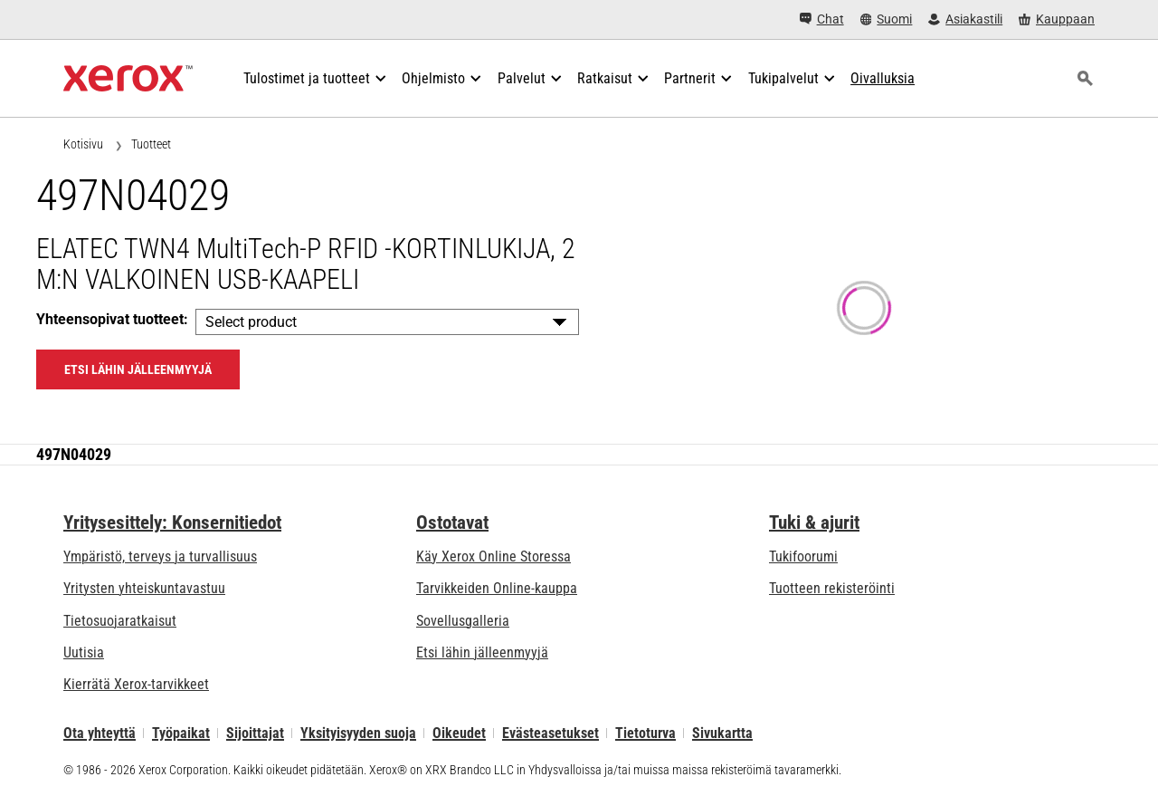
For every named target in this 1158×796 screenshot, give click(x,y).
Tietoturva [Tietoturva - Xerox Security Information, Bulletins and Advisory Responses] (645, 733)
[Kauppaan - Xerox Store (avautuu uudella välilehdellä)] (1057, 19)
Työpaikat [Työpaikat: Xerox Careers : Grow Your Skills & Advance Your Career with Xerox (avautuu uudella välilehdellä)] (181, 733)
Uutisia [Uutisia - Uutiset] (83, 652)
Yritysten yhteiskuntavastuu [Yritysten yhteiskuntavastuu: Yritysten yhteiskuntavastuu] (144, 588)
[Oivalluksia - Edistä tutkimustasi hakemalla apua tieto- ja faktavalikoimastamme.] (882, 79)
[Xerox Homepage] (128, 79)
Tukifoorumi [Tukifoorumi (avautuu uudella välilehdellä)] (803, 556)
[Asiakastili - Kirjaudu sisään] (965, 19)
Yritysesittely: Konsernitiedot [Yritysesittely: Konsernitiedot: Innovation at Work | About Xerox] (172, 522)
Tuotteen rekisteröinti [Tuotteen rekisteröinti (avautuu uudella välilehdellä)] (832, 588)
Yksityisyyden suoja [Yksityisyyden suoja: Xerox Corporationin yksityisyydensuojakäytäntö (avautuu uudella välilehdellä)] (358, 733)
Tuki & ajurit (814, 522)
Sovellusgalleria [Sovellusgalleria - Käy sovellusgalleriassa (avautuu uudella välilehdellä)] (462, 620)
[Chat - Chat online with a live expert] (822, 19)
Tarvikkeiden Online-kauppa (496, 588)
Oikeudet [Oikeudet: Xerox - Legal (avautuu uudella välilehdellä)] (459, 733)
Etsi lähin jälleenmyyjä (482, 652)
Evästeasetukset (550, 733)
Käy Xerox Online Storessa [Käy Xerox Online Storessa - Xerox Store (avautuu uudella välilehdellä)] (493, 556)
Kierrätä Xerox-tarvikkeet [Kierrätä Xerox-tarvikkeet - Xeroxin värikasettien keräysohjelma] (136, 684)
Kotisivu (83, 144)
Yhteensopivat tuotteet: (112, 319)
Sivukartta (722, 733)
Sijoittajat (255, 733)
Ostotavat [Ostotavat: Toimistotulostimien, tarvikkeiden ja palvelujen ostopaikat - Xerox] (452, 522)
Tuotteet (151, 144)
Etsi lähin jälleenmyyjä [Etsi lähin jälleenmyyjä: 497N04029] (138, 369)
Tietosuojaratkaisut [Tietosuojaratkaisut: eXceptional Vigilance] (119, 620)
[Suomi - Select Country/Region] (886, 19)
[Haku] (1085, 79)
